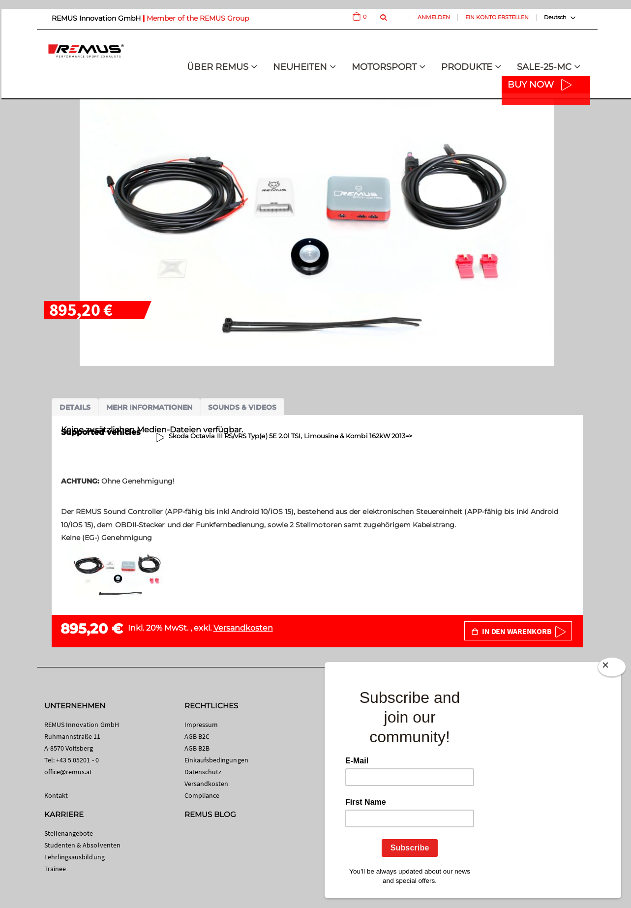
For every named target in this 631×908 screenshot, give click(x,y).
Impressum (201, 724)
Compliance (202, 795)
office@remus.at (68, 771)
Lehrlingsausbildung (74, 856)
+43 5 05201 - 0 (77, 760)
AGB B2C (197, 736)
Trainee (55, 868)
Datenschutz (203, 771)
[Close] (612, 669)
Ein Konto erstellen (497, 17)
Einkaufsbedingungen (216, 760)
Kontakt (56, 795)
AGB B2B (197, 748)
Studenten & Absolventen (82, 845)
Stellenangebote (68, 833)
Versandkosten (243, 628)
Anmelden (434, 17)
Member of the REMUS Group (198, 18)
